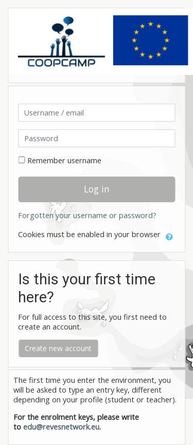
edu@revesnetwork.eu (61, 427)
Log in (97, 189)
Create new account (58, 348)
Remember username (64, 160)
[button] (169, 235)
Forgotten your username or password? (87, 215)
